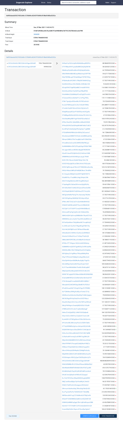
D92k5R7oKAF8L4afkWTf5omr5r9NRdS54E (76, 205)
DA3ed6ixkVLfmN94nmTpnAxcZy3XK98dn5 (76, 233)
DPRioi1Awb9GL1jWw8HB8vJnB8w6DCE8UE (76, 122)
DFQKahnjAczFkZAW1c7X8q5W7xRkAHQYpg (76, 80)
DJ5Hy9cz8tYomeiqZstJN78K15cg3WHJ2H (75, 336)
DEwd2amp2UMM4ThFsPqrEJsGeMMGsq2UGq (77, 136)
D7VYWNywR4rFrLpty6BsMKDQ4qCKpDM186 (76, 67)
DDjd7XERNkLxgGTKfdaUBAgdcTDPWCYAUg (76, 77)
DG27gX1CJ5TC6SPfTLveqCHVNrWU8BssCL (76, 208)
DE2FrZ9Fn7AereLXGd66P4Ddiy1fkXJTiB (75, 160)
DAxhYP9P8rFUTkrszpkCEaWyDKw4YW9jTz (76, 343)
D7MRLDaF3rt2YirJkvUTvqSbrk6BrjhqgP (74, 309)
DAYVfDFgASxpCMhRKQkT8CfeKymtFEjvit (75, 198)
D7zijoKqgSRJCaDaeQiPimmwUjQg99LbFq (75, 184)
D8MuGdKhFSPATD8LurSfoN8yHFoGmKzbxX (76, 240)
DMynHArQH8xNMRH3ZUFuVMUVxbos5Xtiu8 (76, 340)
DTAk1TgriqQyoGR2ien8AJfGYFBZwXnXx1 (75, 101)
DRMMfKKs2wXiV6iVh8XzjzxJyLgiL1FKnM (75, 156)
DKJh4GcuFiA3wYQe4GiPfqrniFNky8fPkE (75, 91)
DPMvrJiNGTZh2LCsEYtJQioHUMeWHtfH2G (76, 202)
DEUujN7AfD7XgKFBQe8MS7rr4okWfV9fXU (76, 87)
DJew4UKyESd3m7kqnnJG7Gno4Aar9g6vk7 (76, 409)
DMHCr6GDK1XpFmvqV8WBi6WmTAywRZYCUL (77, 215)
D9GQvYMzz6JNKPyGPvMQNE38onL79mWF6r (76, 170)
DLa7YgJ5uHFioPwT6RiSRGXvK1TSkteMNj (75, 392)
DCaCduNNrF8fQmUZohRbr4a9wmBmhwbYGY (77, 278)
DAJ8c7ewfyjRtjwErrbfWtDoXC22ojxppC (75, 374)
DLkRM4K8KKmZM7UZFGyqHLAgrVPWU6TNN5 (77, 146)
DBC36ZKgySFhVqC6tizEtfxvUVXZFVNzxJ (75, 298)
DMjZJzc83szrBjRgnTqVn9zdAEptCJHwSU (75, 381)
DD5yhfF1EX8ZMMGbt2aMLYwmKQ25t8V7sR (76, 399)
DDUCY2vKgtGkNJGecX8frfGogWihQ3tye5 (75, 181)
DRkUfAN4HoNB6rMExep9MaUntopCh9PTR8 (76, 74)
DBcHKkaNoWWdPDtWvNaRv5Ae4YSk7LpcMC (76, 368)
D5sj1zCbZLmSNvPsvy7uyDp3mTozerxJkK (75, 316)
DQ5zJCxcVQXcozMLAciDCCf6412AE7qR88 (76, 333)
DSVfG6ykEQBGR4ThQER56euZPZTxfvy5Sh (76, 191)
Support (113, 2)
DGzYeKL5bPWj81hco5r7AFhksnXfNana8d (75, 229)
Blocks (43, 2)
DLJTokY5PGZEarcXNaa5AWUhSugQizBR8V (76, 378)
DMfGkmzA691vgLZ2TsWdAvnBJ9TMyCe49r (76, 395)
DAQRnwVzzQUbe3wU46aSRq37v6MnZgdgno (77, 295)
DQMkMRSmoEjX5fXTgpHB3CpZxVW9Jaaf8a (76, 246)
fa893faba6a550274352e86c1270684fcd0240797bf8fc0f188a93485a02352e (31, 57)
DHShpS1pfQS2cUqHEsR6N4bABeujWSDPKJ (76, 63)
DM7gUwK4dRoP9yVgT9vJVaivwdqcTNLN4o (76, 195)
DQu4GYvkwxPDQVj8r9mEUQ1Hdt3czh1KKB (76, 153)
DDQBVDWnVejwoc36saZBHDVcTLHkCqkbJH (76, 329)
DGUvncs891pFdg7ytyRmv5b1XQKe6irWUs (75, 212)
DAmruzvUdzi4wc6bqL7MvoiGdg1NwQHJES (76, 388)
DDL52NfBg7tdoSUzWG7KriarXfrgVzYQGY (75, 264)
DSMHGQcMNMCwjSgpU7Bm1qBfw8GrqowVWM (77, 402)
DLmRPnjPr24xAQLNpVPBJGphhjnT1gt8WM (76, 129)
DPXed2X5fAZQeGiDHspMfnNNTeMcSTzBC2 (76, 125)
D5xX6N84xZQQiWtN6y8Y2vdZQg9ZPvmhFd (76, 94)
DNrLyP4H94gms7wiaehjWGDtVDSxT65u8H (75, 305)
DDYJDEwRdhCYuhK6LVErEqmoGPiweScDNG (76, 188)
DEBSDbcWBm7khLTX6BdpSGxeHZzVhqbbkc (76, 250)
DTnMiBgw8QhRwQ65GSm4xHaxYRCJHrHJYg (76, 115)
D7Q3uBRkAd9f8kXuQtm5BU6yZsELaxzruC (76, 132)
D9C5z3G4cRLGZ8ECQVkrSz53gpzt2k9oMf (22, 63)
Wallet (107, 2)
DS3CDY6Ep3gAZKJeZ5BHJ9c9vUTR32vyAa (76, 163)
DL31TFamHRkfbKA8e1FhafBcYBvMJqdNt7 (76, 267)
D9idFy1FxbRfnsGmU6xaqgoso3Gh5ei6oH (75, 385)
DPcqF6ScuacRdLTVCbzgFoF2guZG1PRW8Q (76, 288)
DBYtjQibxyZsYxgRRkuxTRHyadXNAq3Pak (75, 253)
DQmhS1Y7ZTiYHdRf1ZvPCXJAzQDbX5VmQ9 (77, 406)
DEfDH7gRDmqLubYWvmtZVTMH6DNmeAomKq (77, 167)
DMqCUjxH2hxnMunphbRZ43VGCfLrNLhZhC (76, 271)
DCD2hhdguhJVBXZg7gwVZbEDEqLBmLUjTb (76, 357)
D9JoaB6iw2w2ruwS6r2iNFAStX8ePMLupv (75, 143)
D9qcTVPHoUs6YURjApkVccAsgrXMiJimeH (75, 257)
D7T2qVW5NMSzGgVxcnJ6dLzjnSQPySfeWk (76, 326)
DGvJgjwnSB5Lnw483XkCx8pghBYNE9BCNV (76, 150)
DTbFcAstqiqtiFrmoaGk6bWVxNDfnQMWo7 (75, 281)
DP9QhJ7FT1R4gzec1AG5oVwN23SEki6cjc (75, 243)
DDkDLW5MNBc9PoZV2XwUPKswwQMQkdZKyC (77, 364)
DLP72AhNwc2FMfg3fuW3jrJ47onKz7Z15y (75, 291)
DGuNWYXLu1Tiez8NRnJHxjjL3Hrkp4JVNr (75, 177)
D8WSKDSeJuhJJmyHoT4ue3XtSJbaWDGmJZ (77, 219)
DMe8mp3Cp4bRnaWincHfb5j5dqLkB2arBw (76, 70)
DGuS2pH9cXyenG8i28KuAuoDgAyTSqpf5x (75, 260)
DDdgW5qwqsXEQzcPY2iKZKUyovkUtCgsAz (76, 111)
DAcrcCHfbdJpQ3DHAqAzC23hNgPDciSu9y (76, 350)
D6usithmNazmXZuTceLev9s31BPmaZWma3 (76, 302)
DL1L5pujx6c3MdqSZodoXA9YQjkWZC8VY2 (76, 174)
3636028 (36, 34)
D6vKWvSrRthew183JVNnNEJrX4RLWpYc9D (76, 84)
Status (49, 2)
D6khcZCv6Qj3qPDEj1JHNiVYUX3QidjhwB (75, 312)
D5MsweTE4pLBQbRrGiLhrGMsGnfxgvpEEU (75, 347)
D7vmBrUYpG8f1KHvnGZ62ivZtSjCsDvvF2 (75, 108)
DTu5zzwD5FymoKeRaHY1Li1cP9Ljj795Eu (75, 98)
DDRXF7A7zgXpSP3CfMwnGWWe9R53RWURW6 (77, 274)
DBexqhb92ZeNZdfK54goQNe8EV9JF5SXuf (76, 284)
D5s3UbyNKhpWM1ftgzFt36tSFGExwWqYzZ (76, 118)
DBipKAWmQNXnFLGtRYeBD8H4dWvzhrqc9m (76, 354)
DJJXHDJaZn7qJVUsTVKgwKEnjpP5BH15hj (76, 226)
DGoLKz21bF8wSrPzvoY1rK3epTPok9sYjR (75, 236)
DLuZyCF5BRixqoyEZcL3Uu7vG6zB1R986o (75, 105)
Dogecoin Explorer (24, 2)
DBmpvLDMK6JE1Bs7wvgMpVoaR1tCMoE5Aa (76, 139)
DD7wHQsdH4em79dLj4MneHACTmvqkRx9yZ (76, 222)
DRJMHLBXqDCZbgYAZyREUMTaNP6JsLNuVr (76, 371)
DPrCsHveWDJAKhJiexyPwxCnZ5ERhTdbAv (76, 323)
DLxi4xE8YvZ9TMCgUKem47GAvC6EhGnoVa (76, 319)
